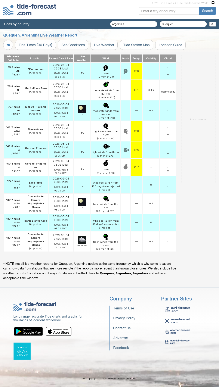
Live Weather (104, 45)
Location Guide (170, 45)
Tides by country (16, 24)
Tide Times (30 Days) (35, 45)
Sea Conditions (73, 45)
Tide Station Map (136, 45)
